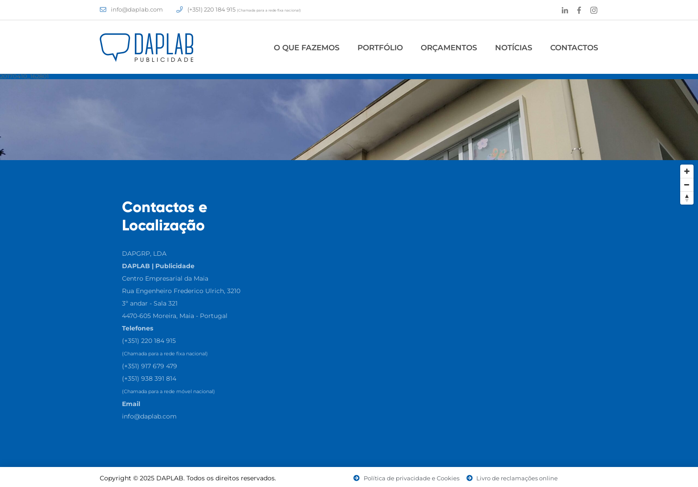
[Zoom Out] (687, 184)
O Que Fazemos (307, 47)
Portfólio (380, 47)
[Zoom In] (687, 171)
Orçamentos (449, 47)
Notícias (513, 47)
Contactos (574, 47)
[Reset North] (687, 198)
